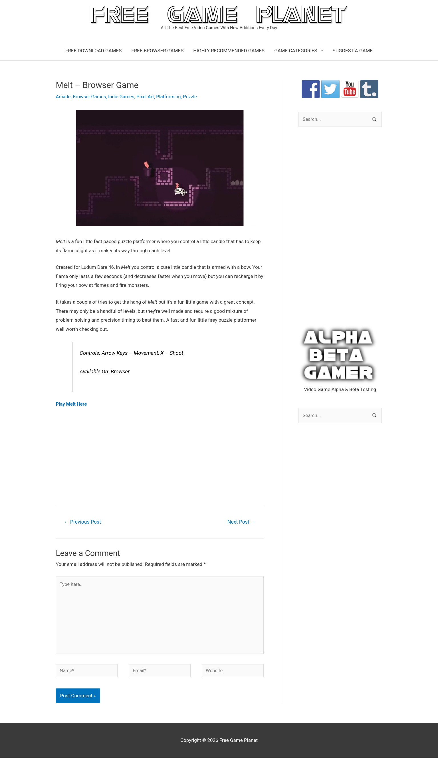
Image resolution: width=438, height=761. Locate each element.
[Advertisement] (160, 456)
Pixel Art (148, 96)
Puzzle (194, 96)
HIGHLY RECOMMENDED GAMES (229, 50)
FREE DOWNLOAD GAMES (93, 50)
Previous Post (83, 522)
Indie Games (123, 96)
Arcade (63, 96)
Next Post (240, 522)
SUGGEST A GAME (353, 50)
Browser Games (90, 96)
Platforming (171, 96)
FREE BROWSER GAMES (157, 50)
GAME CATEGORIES (295, 50)
